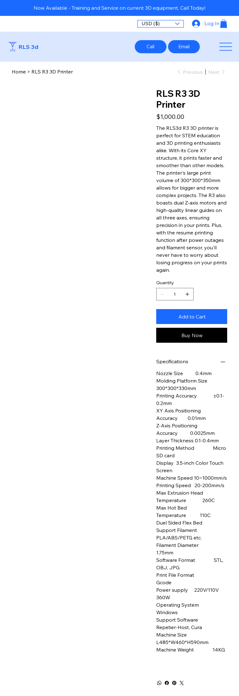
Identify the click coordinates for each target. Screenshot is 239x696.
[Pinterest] (174, 683)
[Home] (19, 71)
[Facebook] (167, 683)
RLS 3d (28, 46)
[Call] (150, 46)
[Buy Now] (191, 335)
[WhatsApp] (159, 683)
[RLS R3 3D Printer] (52, 71)
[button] (160, 24)
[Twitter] (182, 683)
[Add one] (187, 294)
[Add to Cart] (191, 316)
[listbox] (160, 24)
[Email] (184, 46)
